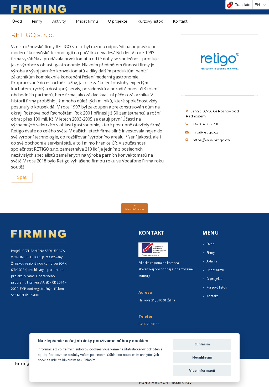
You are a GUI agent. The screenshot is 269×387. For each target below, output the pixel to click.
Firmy (210, 252)
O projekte (117, 21)
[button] (134, 208)
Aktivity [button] (59, 21)
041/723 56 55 (148, 324)
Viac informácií (202, 371)
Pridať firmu (87, 21)
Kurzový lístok (150, 21)
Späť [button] (22, 177)
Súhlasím (202, 344)
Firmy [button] (37, 21)
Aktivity (211, 261)
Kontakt (180, 21)
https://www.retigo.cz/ (211, 140)
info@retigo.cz (205, 132)
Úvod (17, 21)
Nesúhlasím (202, 357)
